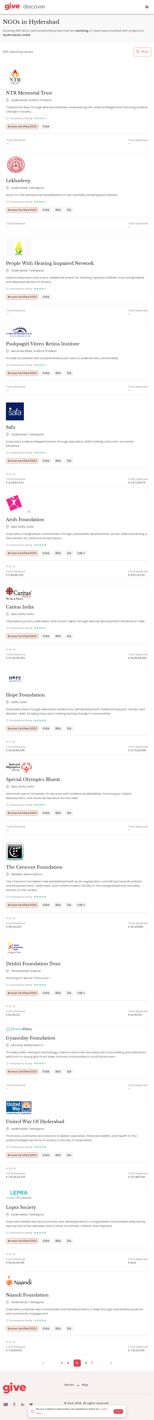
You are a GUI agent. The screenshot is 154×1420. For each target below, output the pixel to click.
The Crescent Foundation (34, 867)
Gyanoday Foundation (30, 1038)
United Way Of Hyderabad (35, 1121)
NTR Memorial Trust (29, 93)
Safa (10, 427)
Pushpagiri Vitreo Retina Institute (43, 343)
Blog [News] (82, 1385)
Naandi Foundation (27, 1295)
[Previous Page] (45, 1363)
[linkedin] (22, 1405)
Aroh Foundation (25, 519)
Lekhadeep (18, 180)
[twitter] (31, 1405)
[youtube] (6, 1405)
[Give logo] (31, 1388)
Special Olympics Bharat (33, 779)
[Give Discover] (24, 7)
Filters (142, 52)
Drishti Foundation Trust (33, 963)
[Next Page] (109, 1363)
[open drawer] (147, 7)
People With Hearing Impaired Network (50, 263)
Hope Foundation (25, 695)
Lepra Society (21, 1207)
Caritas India (20, 607)
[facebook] (14, 1405)
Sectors (69, 1385)
